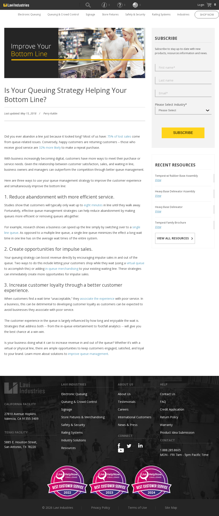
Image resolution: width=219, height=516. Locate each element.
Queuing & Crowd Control (63, 14)
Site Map (171, 508)
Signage (90, 14)
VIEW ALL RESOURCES (175, 238)
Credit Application (172, 409)
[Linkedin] (140, 445)
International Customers (134, 417)
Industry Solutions (73, 440)
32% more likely (50, 147)
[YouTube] (121, 450)
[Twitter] (129, 446)
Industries (183, 14)
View (158, 180)
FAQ (163, 402)
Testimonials (127, 402)
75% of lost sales (119, 136)
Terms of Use (137, 508)
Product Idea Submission (177, 432)
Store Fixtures (110, 14)
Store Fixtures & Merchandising (83, 417)
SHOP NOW (207, 14)
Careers (123, 409)
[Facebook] (119, 445)
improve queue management (88, 354)
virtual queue (135, 263)
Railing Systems (161, 14)
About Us (124, 394)
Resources (68, 448)
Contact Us (167, 394)
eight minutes (93, 205)
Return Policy (169, 417)
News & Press (128, 425)
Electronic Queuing (29, 14)
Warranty (166, 425)
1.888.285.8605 (170, 450)
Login (201, 5)
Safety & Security (135, 14)
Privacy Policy (100, 508)
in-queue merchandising (61, 269)
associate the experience (97, 299)
